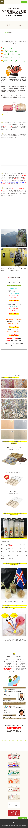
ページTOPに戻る (22, 818)
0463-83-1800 (16, 2)
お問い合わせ (23, 2)
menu (2, 2)
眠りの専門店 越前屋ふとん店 (11, 825)
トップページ (4, 32)
